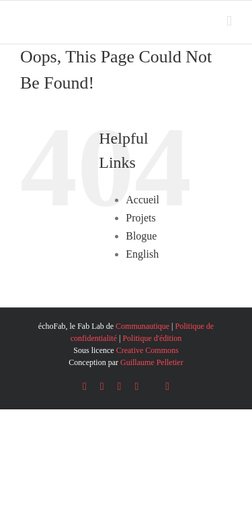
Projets (140, 217)
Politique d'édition (151, 338)
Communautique (142, 326)
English (142, 254)
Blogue (141, 236)
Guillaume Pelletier (151, 362)
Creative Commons (147, 350)
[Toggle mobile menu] (229, 21)
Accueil (142, 199)
